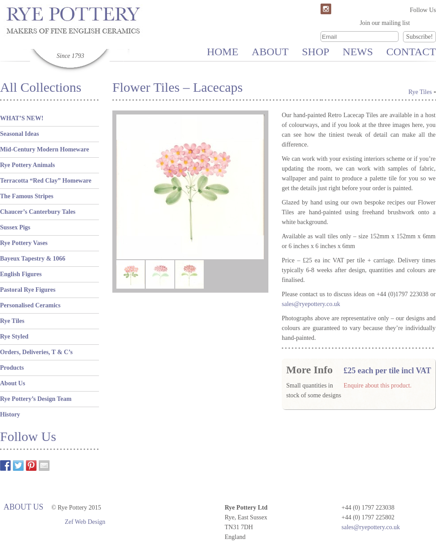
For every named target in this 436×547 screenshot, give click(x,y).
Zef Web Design (85, 521)
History (10, 414)
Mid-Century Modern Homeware (44, 149)
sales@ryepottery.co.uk (370, 527)
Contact (411, 51)
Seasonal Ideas (19, 134)
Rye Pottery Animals (27, 165)
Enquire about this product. (377, 385)
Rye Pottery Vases (24, 243)
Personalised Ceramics (30, 305)
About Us (12, 383)
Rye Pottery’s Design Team (35, 399)
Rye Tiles (12, 321)
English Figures (21, 274)
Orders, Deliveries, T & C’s (36, 352)
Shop (315, 51)
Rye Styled (14, 336)
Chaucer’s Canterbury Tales (37, 211)
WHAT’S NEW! (21, 118)
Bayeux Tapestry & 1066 (33, 258)
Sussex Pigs (15, 227)
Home (223, 51)
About (270, 51)
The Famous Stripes (26, 196)
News (358, 51)
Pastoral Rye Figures (27, 289)
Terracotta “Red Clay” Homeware (45, 180)
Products (12, 367)
